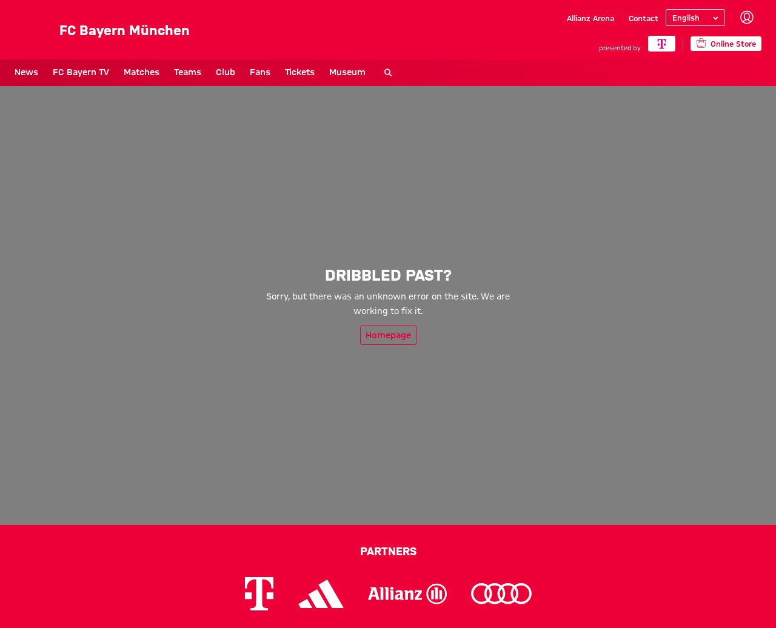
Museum (347, 72)
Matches (141, 72)
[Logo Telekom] (259, 593)
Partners (388, 551)
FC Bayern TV (81, 72)
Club (225, 72)
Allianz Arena (590, 18)
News (26, 72)
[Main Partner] (661, 44)
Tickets (300, 72)
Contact (643, 18)
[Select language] (695, 17)
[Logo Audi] (501, 593)
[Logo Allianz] (407, 593)
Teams (187, 72)
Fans (260, 72)
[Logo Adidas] (321, 593)
